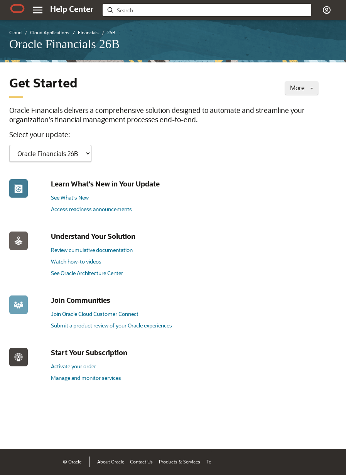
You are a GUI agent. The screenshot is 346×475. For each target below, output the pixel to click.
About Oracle (110, 461)
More (301, 88)
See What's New (70, 197)
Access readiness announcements (91, 209)
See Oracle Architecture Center (87, 273)
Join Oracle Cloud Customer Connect (94, 313)
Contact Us (141, 461)
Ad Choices (271, 461)
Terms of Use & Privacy (230, 461)
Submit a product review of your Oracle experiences (111, 325)
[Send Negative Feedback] (308, 431)
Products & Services (179, 461)
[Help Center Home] (71, 8)
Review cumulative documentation (92, 249)
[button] (327, 10)
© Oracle (72, 461)
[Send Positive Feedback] (328, 431)
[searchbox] (212, 10)
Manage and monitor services (86, 377)
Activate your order (73, 366)
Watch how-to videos (76, 261)
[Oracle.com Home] (17, 8)
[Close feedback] (220, 431)
